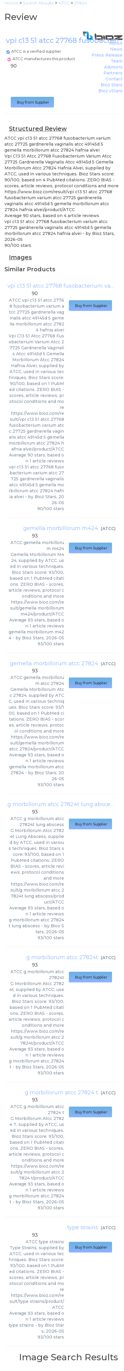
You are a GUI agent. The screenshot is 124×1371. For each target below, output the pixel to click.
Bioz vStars (110, 91)
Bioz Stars (112, 85)
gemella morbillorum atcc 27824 (54, 663)
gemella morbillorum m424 (60, 528)
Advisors (113, 67)
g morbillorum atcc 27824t (62, 957)
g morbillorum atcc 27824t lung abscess (61, 804)
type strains (82, 1227)
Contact (114, 79)
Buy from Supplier (32, 102)
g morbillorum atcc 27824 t (61, 1092)
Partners (113, 73)
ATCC (108, 528)
